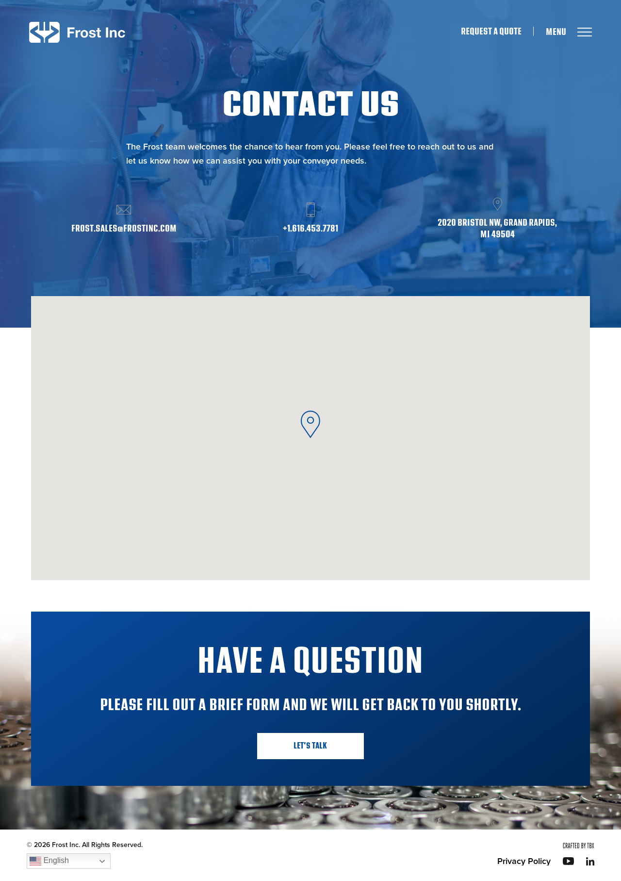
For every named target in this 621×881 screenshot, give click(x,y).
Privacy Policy (524, 861)
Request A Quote (491, 31)
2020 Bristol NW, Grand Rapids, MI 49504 (497, 228)
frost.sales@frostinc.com (124, 228)
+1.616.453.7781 (310, 228)
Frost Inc (77, 32)
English (49, 861)
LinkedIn (590, 861)
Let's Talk (310, 746)
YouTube (568, 861)
